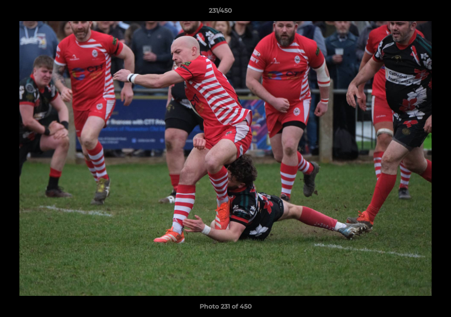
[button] (414, 13)
